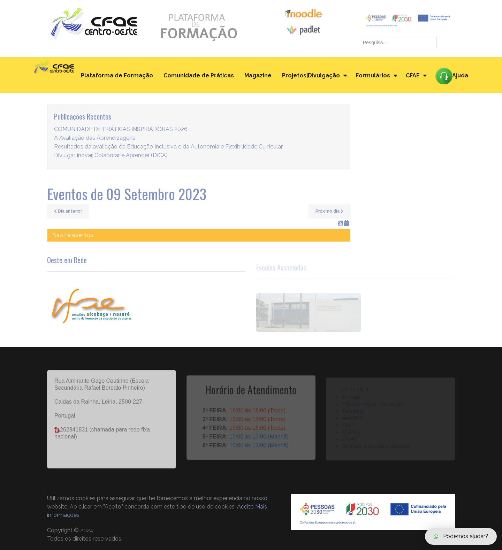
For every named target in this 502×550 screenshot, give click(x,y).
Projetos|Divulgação (311, 75)
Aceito (245, 506)
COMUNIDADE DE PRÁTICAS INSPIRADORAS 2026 (121, 129)
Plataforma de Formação (117, 75)
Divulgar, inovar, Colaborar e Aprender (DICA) (111, 155)
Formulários (373, 75)
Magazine (258, 75)
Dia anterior (68, 211)
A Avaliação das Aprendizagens (94, 138)
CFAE (413, 75)
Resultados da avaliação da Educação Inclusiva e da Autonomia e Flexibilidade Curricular (168, 147)
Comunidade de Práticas (198, 75)
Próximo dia (329, 211)
